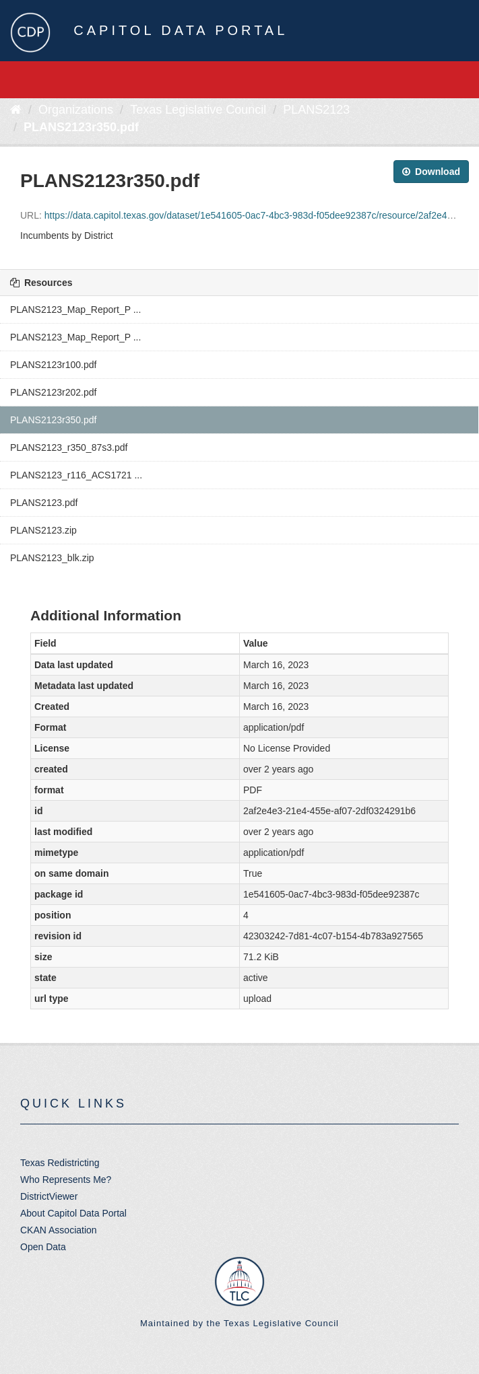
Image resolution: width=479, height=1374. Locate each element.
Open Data (43, 1246)
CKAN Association (58, 1230)
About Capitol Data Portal (73, 1213)
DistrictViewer (48, 1196)
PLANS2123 (316, 109)
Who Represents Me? (65, 1179)
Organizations (75, 109)
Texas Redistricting (60, 1162)
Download (431, 171)
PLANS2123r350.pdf (81, 127)
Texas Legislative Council (198, 109)
